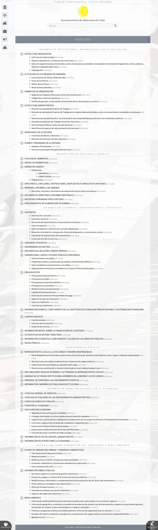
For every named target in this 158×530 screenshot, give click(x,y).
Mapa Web (97, 527)
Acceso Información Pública (152, 525)
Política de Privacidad (83, 527)
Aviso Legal (69, 527)
